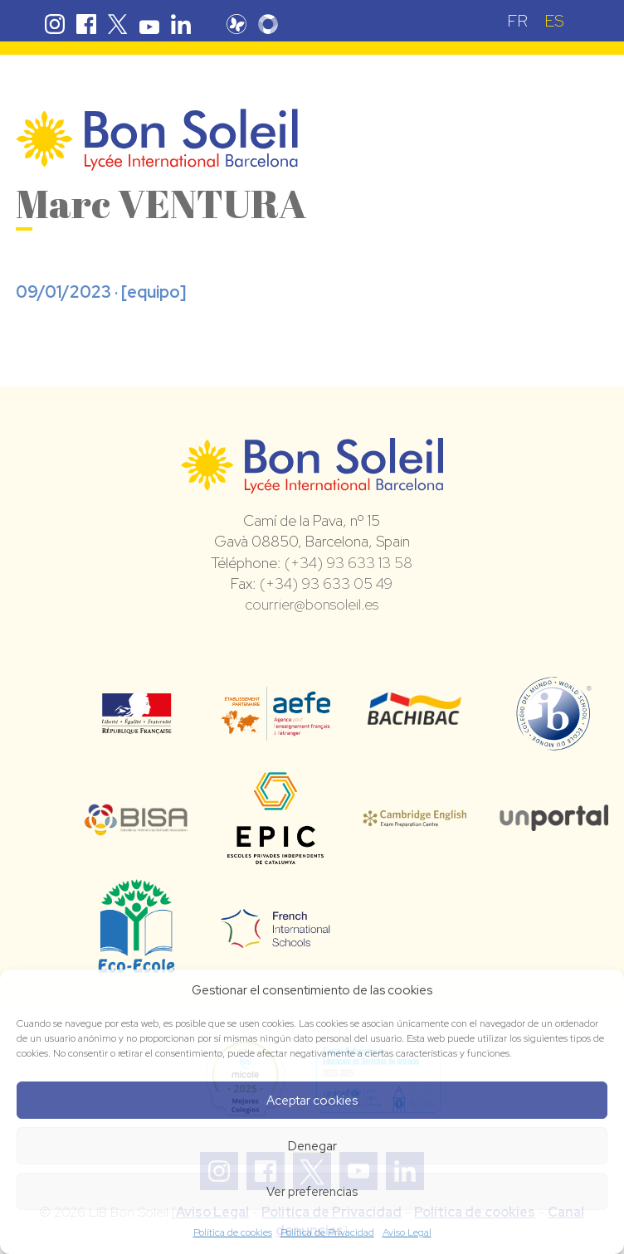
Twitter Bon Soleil (118, 24)
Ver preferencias (312, 1192)
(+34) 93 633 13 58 (348, 562)
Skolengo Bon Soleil (273, 24)
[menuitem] (517, 20)
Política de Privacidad (327, 1232)
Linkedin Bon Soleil (181, 24)
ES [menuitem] (554, 21)
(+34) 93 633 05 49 (326, 583)
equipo (153, 292)
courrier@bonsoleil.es (311, 604)
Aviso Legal (407, 1232)
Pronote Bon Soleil (241, 24)
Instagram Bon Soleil (55, 24)
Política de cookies (232, 1232)
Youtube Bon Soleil (149, 24)
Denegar (312, 1146)
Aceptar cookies (312, 1100)
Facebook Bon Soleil (86, 24)
